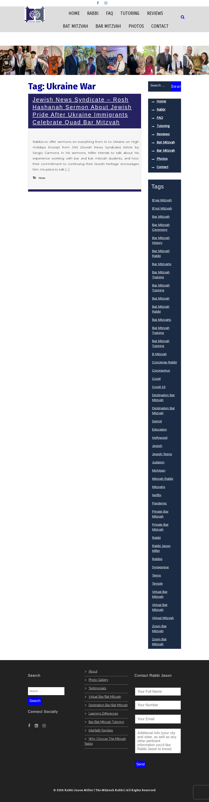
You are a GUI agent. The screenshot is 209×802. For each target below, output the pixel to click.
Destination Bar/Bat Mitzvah (108, 705)
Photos (136, 26)
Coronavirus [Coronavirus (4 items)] (161, 370)
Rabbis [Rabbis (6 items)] (157, 559)
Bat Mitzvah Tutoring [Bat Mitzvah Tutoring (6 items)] (160, 343)
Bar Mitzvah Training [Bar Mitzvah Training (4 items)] (161, 274)
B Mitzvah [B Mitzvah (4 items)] (159, 354)
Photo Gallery (98, 680)
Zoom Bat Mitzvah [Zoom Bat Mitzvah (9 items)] (159, 641)
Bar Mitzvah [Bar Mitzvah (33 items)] (161, 216)
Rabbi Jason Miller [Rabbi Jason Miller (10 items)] (161, 548)
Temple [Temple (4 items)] (157, 583)
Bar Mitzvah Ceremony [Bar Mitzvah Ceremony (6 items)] (161, 227)
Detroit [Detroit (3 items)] (157, 421)
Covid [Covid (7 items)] (156, 378)
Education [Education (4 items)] (159, 429)
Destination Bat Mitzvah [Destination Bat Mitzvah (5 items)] (163, 410)
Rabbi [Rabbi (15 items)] (156, 537)
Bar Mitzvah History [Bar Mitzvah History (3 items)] (161, 240)
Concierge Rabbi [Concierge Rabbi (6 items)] (164, 362)
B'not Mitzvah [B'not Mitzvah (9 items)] (162, 208)
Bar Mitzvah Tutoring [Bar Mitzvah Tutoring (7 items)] (161, 287)
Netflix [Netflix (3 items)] (156, 495)
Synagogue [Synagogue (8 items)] (160, 567)
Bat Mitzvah (75, 26)
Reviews (155, 13)
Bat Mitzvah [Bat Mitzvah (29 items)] (160, 298)
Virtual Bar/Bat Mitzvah (105, 696)
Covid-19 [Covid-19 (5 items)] (158, 387)
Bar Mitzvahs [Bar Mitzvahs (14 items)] (161, 264)
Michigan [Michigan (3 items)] (158, 470)
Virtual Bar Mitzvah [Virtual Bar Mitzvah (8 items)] (160, 594)
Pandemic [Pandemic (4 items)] (159, 503)
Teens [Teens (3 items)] (156, 575)
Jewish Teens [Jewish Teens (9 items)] (162, 454)
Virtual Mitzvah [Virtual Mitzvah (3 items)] (163, 618)
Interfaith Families (101, 730)
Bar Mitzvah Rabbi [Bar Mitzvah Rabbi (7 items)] (161, 253)
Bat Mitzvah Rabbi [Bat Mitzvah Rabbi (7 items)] (160, 309)
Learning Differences (103, 713)
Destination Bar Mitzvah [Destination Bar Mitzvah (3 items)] (163, 397)
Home (74, 13)
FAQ (109, 13)
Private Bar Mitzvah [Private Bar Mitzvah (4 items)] (160, 514)
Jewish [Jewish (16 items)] (157, 446)
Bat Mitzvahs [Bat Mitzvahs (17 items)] (161, 320)
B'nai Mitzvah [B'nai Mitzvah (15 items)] (162, 200)
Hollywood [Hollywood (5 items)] (159, 437)
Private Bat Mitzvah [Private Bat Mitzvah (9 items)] (160, 527)
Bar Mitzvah (108, 26)
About (93, 671)
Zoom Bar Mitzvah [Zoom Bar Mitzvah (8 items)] (159, 628)
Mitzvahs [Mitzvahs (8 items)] (158, 487)
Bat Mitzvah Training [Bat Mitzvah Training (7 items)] (160, 330)
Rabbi (92, 13)
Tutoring (129, 13)
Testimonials (97, 688)
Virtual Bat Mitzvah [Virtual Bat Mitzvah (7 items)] (159, 607)
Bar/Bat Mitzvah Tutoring (106, 722)
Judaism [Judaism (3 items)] (158, 462)
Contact (160, 26)
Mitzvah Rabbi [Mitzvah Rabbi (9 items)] (162, 478)
